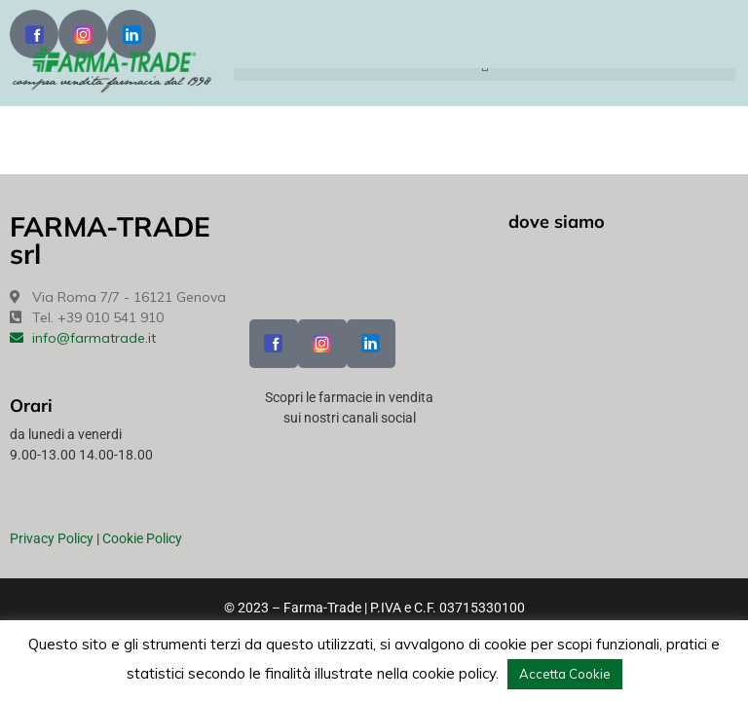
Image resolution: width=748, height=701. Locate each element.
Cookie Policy (142, 538)
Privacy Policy (52, 538)
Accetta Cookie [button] (565, 674)
